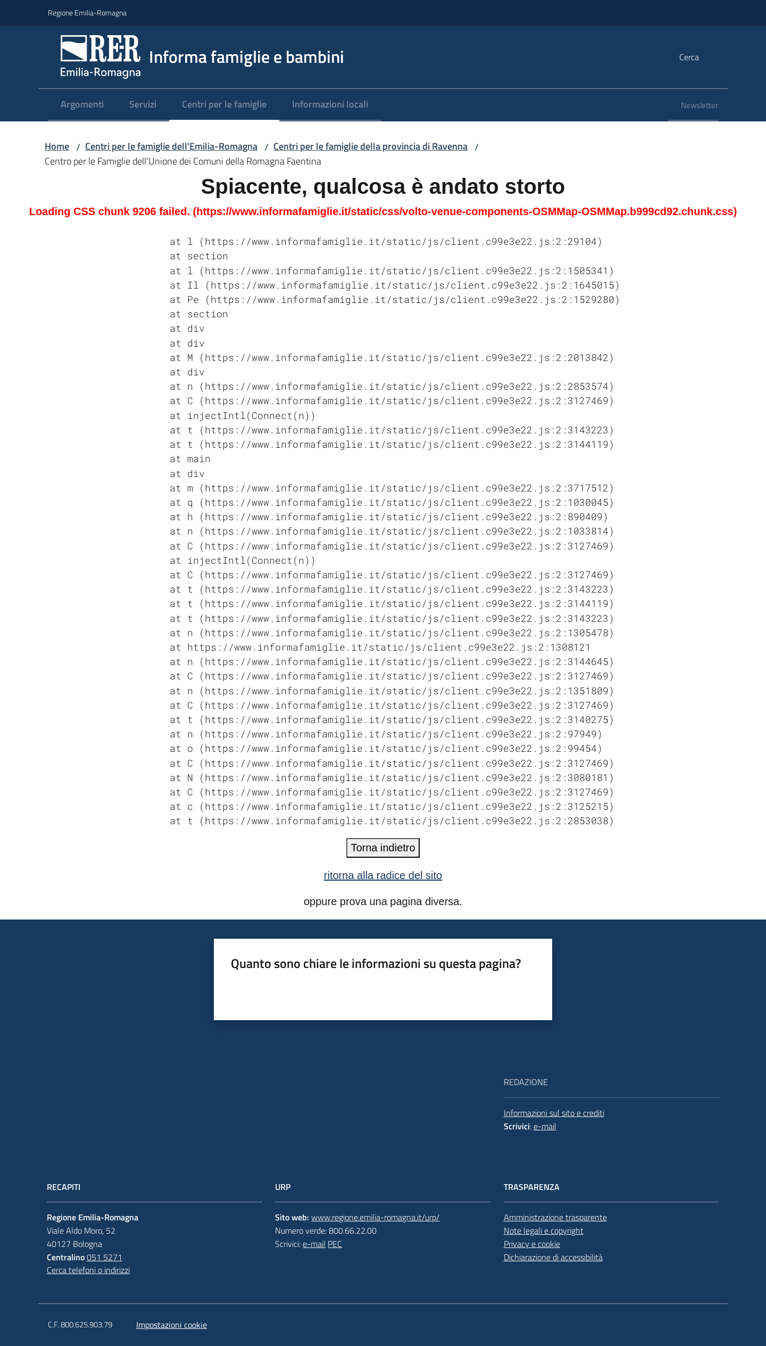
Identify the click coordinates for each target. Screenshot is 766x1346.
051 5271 (104, 1257)
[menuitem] (82, 105)
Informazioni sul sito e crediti (554, 1112)
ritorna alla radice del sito (383, 875)
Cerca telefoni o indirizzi (88, 1269)
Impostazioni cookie (171, 1324)
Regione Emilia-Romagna (87, 12)
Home (57, 146)
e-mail (545, 1126)
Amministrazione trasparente (555, 1217)
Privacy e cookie (532, 1243)
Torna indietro (383, 847)
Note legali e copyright (544, 1230)
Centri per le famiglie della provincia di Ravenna (370, 146)
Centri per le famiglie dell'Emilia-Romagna (171, 146)
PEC (335, 1243)
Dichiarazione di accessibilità (553, 1257)
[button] (705, 57)
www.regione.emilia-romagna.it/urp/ (375, 1217)
